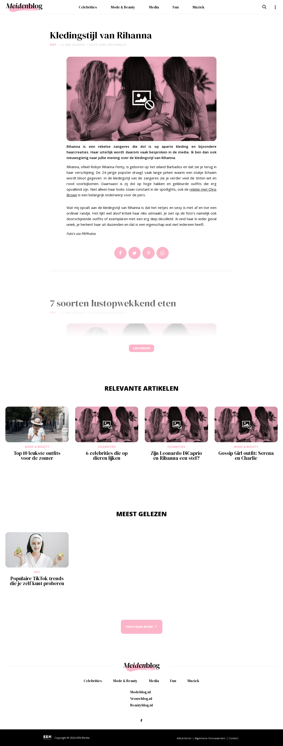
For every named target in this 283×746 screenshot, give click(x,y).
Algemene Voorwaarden (210, 738)
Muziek (199, 7)
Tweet (134, 253)
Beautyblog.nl (141, 705)
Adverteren (184, 738)
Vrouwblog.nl (141, 698)
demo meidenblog (113, 44)
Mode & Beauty (123, 7)
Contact (233, 738)
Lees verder (141, 350)
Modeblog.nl (140, 692)
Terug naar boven (139, 631)
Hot (53, 45)
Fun (176, 7)
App (162, 253)
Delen (120, 253)
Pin (148, 253)
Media (154, 7)
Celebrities (88, 7)
